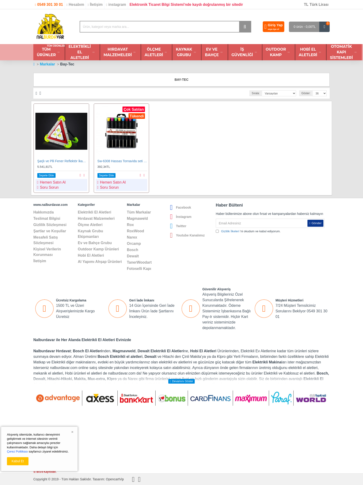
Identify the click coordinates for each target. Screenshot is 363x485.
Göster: (305, 93)
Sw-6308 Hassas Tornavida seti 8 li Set (122, 161)
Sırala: (256, 93)
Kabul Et (18, 461)
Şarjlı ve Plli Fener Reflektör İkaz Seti (62, 161)
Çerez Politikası (17, 451)
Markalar (47, 64)
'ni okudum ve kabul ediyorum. (248, 231)
